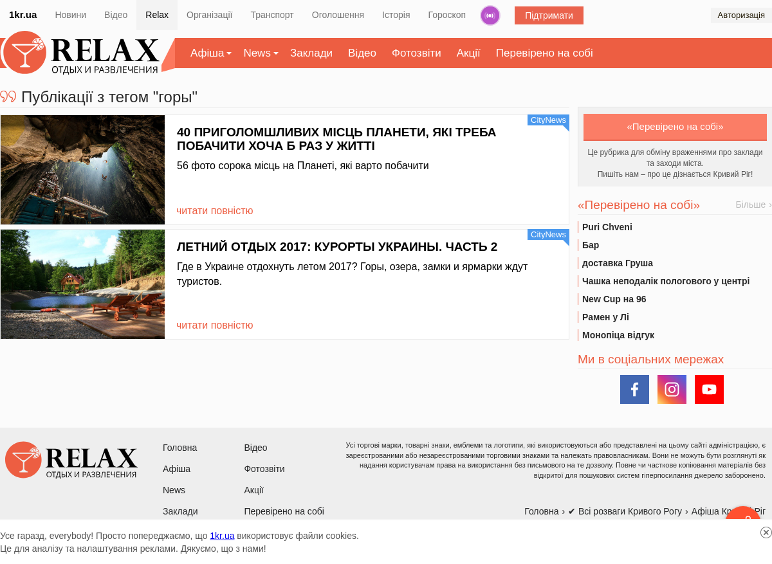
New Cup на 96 (614, 299)
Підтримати (549, 15)
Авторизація (741, 15)
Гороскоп (447, 15)
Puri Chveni (607, 227)
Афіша (207, 53)
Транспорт (271, 15)
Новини (70, 15)
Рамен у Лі (605, 317)
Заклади (311, 53)
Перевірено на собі (544, 53)
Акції (469, 53)
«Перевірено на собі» (675, 126)
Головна (180, 447)
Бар (590, 245)
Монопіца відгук (618, 335)
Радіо (490, 15)
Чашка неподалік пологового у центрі (665, 281)
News (257, 53)
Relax (157, 15)
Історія (396, 15)
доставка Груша (617, 263)
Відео (115, 15)
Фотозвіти (416, 53)
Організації (209, 15)
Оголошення (338, 15)
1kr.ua (23, 14)
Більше (751, 204)
